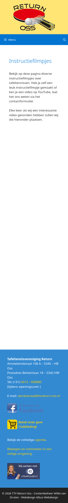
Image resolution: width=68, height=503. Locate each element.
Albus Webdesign (47, 497)
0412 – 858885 (31, 382)
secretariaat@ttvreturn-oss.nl (39, 396)
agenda (40, 440)
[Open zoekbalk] (64, 39)
